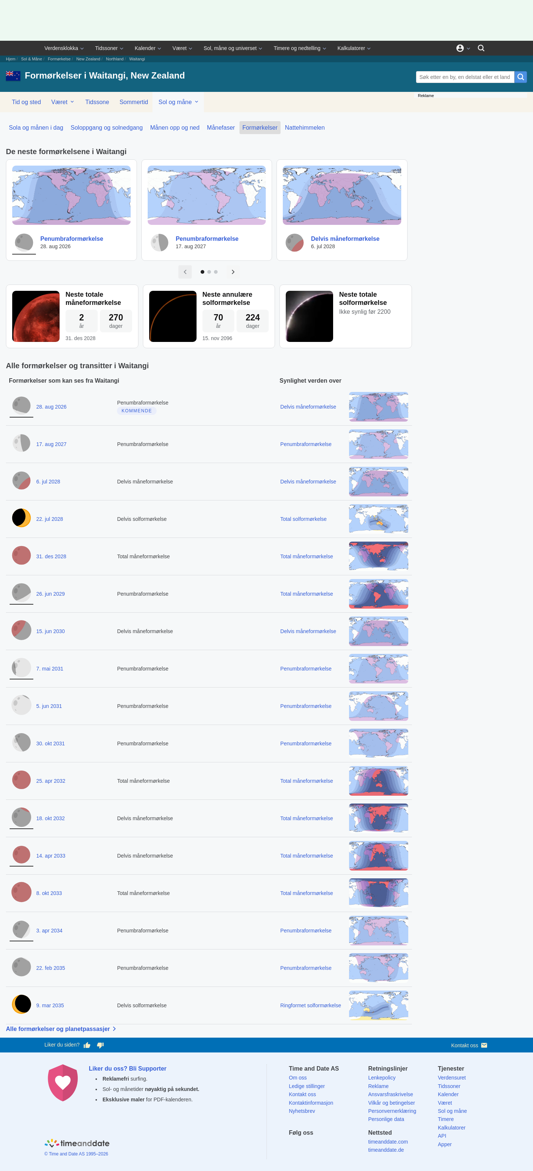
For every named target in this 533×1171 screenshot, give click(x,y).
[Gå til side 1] (202, 272)
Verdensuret (452, 1078)
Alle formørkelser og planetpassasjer (62, 1028)
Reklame (378, 1086)
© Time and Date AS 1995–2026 (76, 1154)
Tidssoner (106, 48)
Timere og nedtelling (297, 48)
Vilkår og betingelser (391, 1103)
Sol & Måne (31, 59)
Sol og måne (178, 102)
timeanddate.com (388, 1142)
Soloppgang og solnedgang (107, 127)
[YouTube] (345, 1146)
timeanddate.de (386, 1150)
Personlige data (386, 1119)
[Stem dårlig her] (100, 1045)
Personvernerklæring (392, 1111)
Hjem (11, 59)
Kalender (145, 48)
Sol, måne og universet (230, 48)
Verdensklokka (61, 48)
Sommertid (134, 102)
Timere (446, 1119)
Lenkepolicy (382, 1078)
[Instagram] (332, 1146)
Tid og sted (26, 102)
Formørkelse (59, 59)
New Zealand (88, 59)
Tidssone (97, 102)
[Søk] (481, 48)
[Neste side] (233, 272)
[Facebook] (294, 1146)
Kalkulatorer (351, 48)
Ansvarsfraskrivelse (390, 1094)
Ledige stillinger (307, 1086)
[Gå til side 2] (209, 272)
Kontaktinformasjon (311, 1103)
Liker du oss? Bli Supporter (128, 1068)
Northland (115, 59)
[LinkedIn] (319, 1146)
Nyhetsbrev (302, 1111)
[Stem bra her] (87, 1045)
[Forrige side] (185, 272)
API (442, 1136)
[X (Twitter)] (307, 1146)
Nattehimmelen (305, 127)
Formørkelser (260, 127)
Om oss (298, 1078)
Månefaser (221, 127)
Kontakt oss (470, 1045)
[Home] (77, 1144)
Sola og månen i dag (36, 127)
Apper (445, 1144)
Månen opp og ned (175, 127)
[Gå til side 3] (216, 272)
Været (179, 48)
